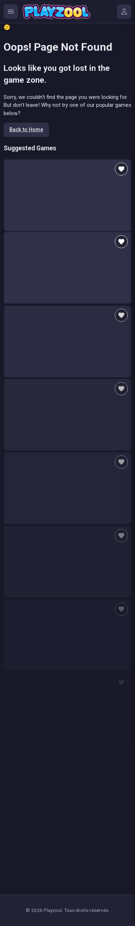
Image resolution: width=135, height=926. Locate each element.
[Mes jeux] (124, 11)
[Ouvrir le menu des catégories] (11, 11)
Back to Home (26, 130)
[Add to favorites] (121, 169)
